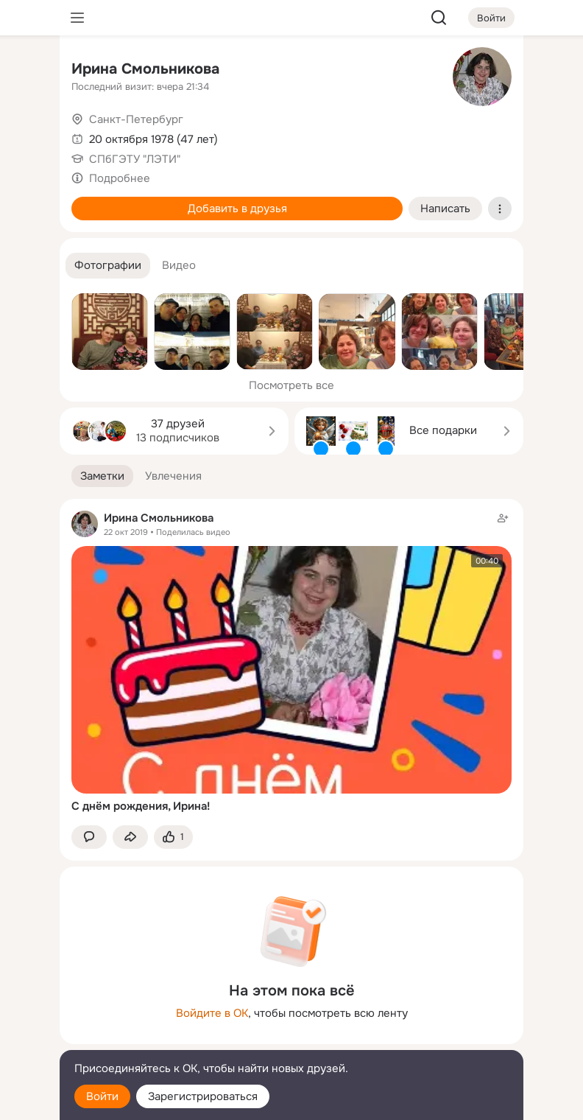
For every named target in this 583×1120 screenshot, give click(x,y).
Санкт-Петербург (136, 119)
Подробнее (119, 178)
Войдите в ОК (212, 1013)
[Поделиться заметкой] (130, 837)
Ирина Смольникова (145, 69)
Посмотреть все (291, 385)
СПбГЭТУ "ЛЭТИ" (134, 159)
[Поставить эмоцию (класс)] (173, 837)
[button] (108, 266)
